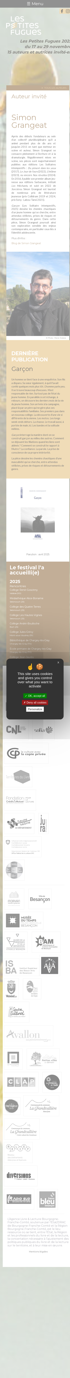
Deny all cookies (35, 702)
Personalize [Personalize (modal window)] (35, 709)
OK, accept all (35, 695)
